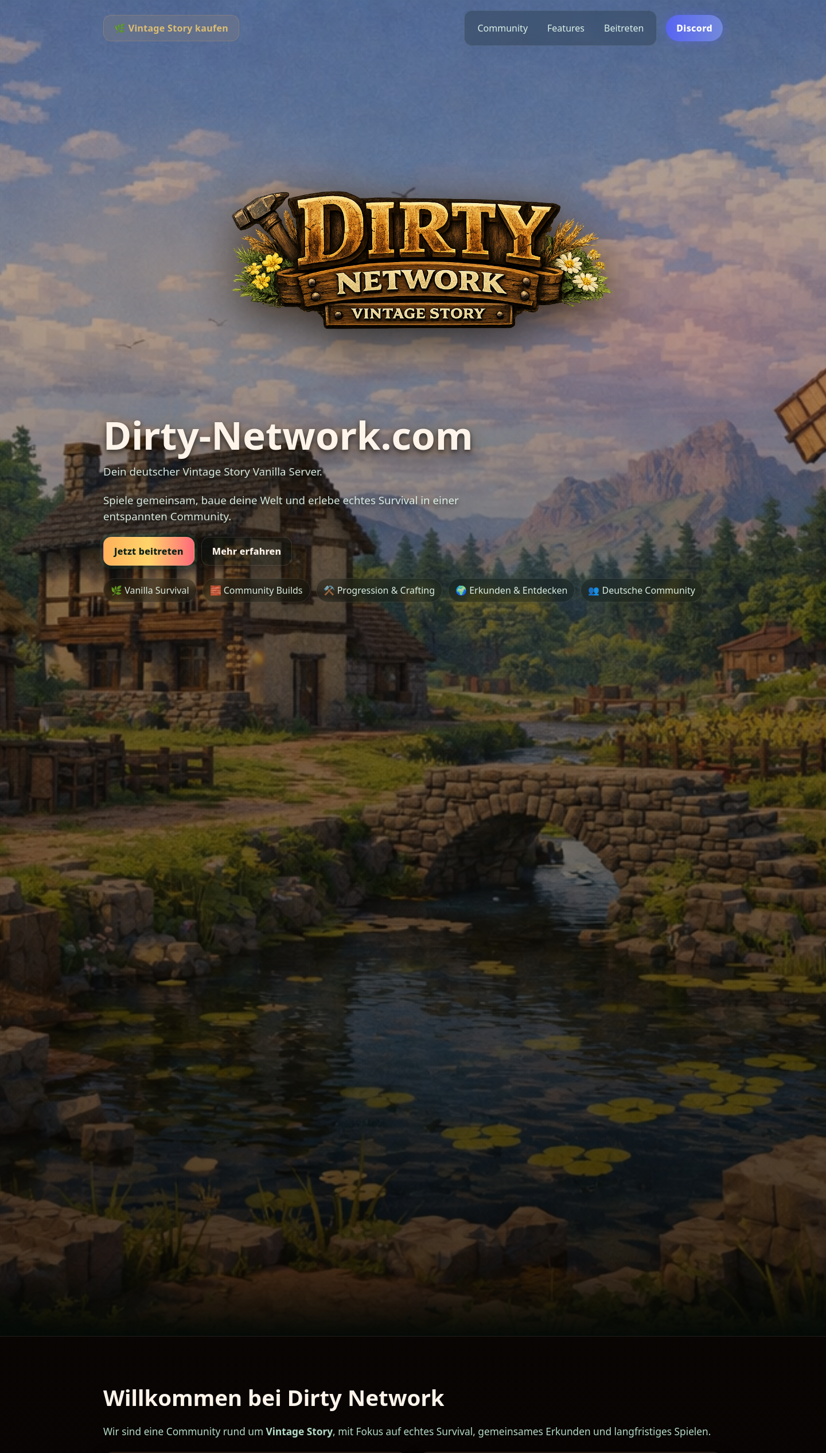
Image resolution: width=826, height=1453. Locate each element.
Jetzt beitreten (149, 551)
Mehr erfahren (247, 551)
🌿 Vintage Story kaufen (171, 28)
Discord (694, 28)
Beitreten (624, 28)
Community (502, 28)
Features (566, 28)
